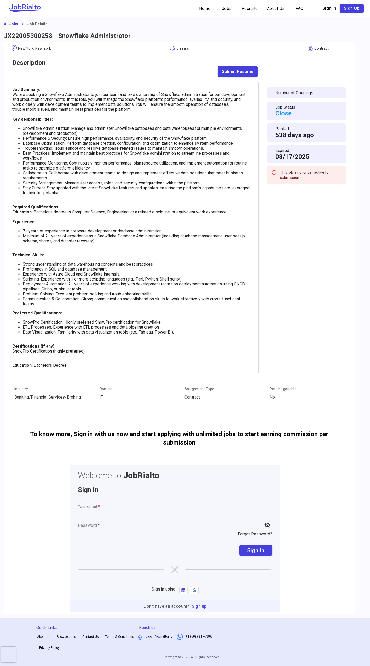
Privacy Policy (49, 648)
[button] (194, 590)
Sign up (352, 8)
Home (204, 8)
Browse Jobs (66, 637)
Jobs (226, 8)
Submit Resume (238, 71)
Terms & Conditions (119, 637)
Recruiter (250, 8)
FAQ (299, 8)
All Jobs (11, 24)
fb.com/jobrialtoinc (159, 636)
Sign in (329, 8)
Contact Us (90, 637)
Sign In (255, 550)
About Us (276, 8)
